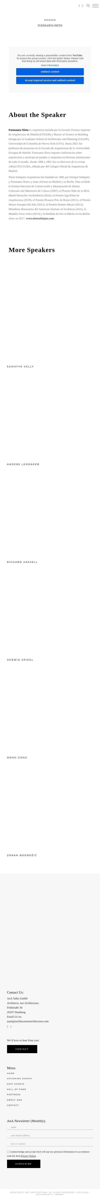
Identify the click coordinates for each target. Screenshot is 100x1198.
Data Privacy (44, 1194)
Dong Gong (17, 757)
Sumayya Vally (20, 366)
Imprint (59, 1194)
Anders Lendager (23, 464)
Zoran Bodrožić (22, 855)
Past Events (15, 1084)
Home (11, 1073)
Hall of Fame (16, 1089)
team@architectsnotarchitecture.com (28, 1021)
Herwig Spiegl (20, 659)
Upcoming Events (19, 1078)
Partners (14, 1094)
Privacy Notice (28, 1156)
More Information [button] (50, 65)
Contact (13, 1105)
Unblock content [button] (50, 72)
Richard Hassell (22, 562)
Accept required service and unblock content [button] (50, 80)
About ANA (14, 1100)
